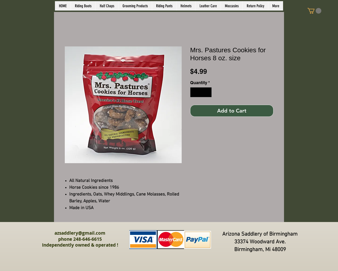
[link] (314, 11)
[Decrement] (194, 92)
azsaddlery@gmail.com (79, 233)
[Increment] (207, 92)
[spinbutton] (201, 92)
